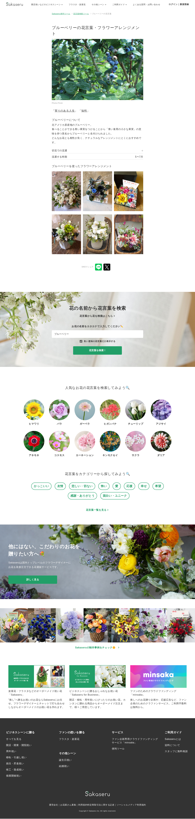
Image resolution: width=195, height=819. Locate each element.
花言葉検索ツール (81, 14)
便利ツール (118, 749)
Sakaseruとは (173, 739)
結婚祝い (64, 766)
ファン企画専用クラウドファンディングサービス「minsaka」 (135, 741)
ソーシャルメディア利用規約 (131, 805)
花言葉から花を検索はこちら (97, 315)
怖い (104, 486)
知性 (84, 110)
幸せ (144, 486)
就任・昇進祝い (15, 763)
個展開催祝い (13, 776)
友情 (60, 486)
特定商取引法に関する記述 (100, 805)
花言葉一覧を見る (97, 510)
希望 (158, 486)
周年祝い (11, 751)
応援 (129, 486)
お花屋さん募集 (68, 805)
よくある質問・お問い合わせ (146, 4)
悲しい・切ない (82, 486)
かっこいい (41, 486)
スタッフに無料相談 (176, 751)
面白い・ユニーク (115, 495)
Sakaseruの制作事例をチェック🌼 (97, 647)
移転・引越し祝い (16, 757)
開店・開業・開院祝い (19, 745)
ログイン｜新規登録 (179, 4)
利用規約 (82, 805)
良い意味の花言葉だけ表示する (97, 341)
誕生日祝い (65, 760)
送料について (172, 745)
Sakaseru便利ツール (61, 14)
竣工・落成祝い (15, 770)
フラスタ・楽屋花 (77, 4)
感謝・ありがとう (82, 495)
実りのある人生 (65, 110)
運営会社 (53, 805)
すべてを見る (13, 739)
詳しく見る (32, 579)
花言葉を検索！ (97, 350)
